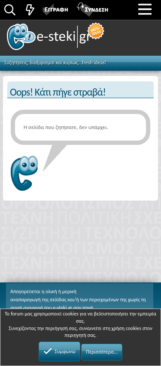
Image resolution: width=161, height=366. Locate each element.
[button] (145, 9)
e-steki (60, 40)
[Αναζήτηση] (10, 10)
